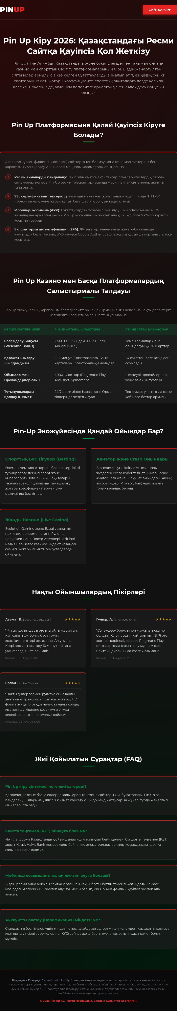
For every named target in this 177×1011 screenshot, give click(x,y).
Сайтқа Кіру (160, 9)
